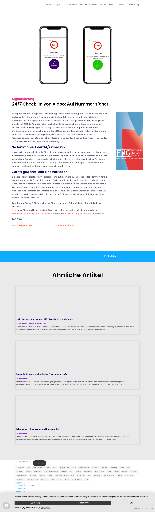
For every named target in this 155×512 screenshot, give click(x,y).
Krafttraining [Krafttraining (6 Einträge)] (99, 471)
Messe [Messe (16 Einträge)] (124, 471)
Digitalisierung (23, 99)
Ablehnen (35, 503)
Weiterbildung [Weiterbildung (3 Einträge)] (77, 479)
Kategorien (58, 5)
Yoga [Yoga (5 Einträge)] (86, 479)
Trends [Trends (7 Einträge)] (59, 479)
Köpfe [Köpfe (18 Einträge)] (109, 471)
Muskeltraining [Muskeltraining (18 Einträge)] (21, 475)
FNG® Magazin (91, 5)
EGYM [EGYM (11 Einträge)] (74, 468)
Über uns (121, 5)
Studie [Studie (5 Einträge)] (119, 475)
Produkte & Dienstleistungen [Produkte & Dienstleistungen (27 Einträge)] (64, 475)
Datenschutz (21, 491)
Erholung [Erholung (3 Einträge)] (104, 468)
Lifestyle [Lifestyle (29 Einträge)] (116, 471)
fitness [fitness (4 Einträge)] (28, 471)
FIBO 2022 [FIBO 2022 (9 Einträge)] (19, 471)
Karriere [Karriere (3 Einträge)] (78, 471)
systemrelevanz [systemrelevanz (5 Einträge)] (32, 479)
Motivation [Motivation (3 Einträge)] (133, 471)
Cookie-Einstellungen (24, 462)
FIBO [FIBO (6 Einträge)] (128, 468)
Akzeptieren (83, 503)
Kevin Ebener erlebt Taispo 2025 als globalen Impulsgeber (44, 319)
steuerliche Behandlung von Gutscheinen (32, 213)
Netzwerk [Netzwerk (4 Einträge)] (33, 475)
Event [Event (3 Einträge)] (122, 468)
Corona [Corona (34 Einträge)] (47, 468)
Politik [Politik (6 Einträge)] (50, 475)
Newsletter (39, 463)
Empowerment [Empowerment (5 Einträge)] (84, 468)
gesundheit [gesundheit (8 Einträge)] (37, 471)
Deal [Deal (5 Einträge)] (54, 468)
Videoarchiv (20, 483)
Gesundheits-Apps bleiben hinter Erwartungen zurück (42, 374)
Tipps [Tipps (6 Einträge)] (52, 479)
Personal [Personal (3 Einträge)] (42, 475)
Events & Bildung (34, 323)
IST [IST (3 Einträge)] (71, 471)
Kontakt (131, 5)
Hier (14, 210)
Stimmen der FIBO (75, 5)
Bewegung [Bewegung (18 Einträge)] (20, 468)
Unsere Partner (106, 5)
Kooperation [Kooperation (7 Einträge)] (88, 471)
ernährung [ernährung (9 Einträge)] (113, 468)
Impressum (20, 488)
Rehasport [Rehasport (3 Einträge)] (97, 475)
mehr (132, 503)
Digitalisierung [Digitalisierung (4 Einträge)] (64, 468)
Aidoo (19, 134)
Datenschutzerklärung (147, 508)
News (48, 5)
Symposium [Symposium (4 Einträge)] (20, 479)
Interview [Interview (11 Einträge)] (64, 471)
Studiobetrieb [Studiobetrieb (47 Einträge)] (129, 475)
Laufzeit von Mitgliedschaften (76, 213)
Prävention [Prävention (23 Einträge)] (81, 475)
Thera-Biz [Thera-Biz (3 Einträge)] (44, 479)
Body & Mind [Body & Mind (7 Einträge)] (37, 468)
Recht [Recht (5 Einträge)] (89, 475)
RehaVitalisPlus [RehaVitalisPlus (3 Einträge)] (109, 475)
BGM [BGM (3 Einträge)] (28, 468)
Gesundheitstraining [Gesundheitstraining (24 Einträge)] (51, 471)
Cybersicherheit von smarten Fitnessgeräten (38, 429)
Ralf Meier (110, 256)
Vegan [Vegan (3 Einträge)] (67, 479)
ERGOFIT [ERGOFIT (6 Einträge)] (95, 468)
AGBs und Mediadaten (25, 485)
